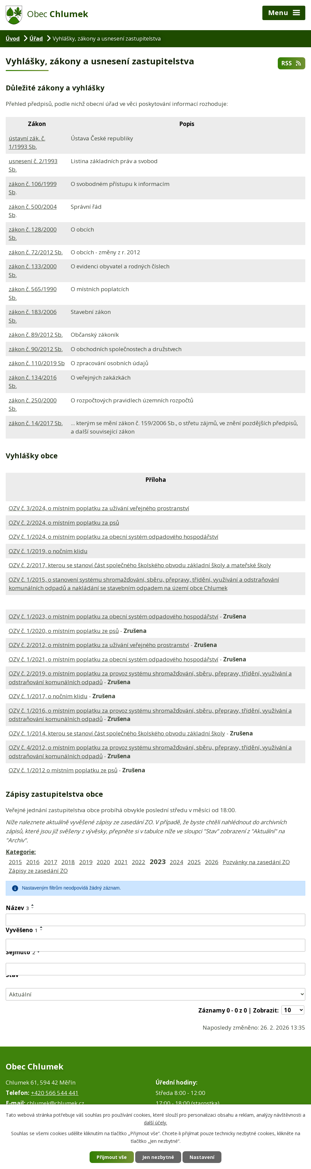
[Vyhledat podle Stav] (155, 994)
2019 (86, 862)
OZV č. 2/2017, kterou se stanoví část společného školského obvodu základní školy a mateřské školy (140, 565)
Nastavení (202, 1157)
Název (17, 908)
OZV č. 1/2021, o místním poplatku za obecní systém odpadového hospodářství (113, 659)
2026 (211, 862)
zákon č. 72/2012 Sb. (36, 252)
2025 (194, 862)
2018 (68, 862)
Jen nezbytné (158, 1157)
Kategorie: (21, 852)
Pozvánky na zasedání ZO (256, 862)
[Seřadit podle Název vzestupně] (33, 905)
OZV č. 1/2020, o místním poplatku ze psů (64, 631)
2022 (138, 862)
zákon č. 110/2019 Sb (37, 363)
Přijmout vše (112, 1157)
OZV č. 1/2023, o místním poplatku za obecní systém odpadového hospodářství (113, 616)
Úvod (13, 38)
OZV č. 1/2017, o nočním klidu (48, 696)
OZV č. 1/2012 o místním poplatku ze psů (63, 770)
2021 (121, 862)
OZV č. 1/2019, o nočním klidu (48, 551)
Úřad (36, 38)
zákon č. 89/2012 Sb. (36, 334)
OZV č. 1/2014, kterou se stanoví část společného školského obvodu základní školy (117, 733)
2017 (50, 862)
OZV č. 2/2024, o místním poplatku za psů (64, 522)
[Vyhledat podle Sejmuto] (155, 969)
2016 (33, 862)
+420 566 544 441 (55, 1093)
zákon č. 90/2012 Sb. (36, 349)
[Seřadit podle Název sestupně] (33, 907)
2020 (103, 862)
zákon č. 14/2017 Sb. (36, 423)
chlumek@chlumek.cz (55, 1103)
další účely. (155, 1122)
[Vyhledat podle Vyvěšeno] (155, 945)
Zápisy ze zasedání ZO (38, 870)
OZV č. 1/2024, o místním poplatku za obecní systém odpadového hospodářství (113, 536)
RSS (291, 63)
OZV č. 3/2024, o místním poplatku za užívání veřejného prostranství (99, 508)
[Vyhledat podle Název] (155, 920)
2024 (176, 862)
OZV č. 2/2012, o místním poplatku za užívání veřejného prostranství (99, 645)
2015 (15, 862)
